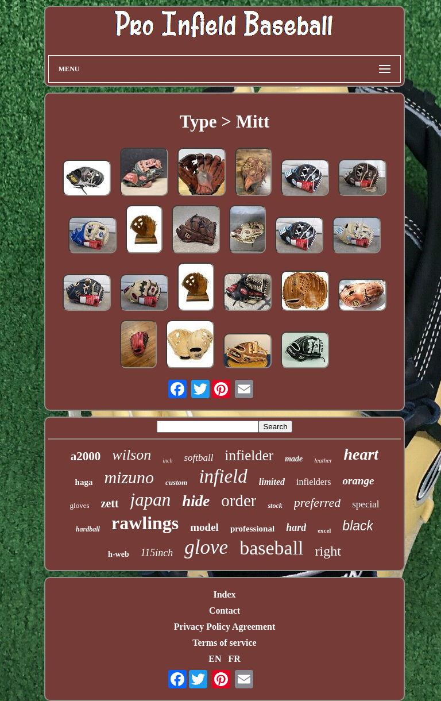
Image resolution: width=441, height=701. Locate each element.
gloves (80, 505)
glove (206, 547)
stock (275, 506)
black (357, 525)
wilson (131, 454)
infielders (313, 482)
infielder (249, 455)
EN (214, 659)
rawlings (145, 523)
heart (360, 454)
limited (272, 482)
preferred (317, 502)
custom (176, 482)
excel (324, 530)
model (204, 527)
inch (167, 460)
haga (84, 482)
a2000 (86, 456)
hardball (88, 529)
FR (234, 659)
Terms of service (224, 643)
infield (223, 476)
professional (252, 528)
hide (196, 501)
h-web (118, 554)
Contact (224, 610)
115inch (157, 553)
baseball (271, 548)
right (328, 551)
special (365, 504)
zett (110, 503)
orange (358, 481)
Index (224, 594)
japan (150, 500)
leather (323, 460)
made (294, 459)
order (238, 500)
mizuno (129, 477)
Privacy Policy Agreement (225, 626)
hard (296, 527)
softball (198, 457)
